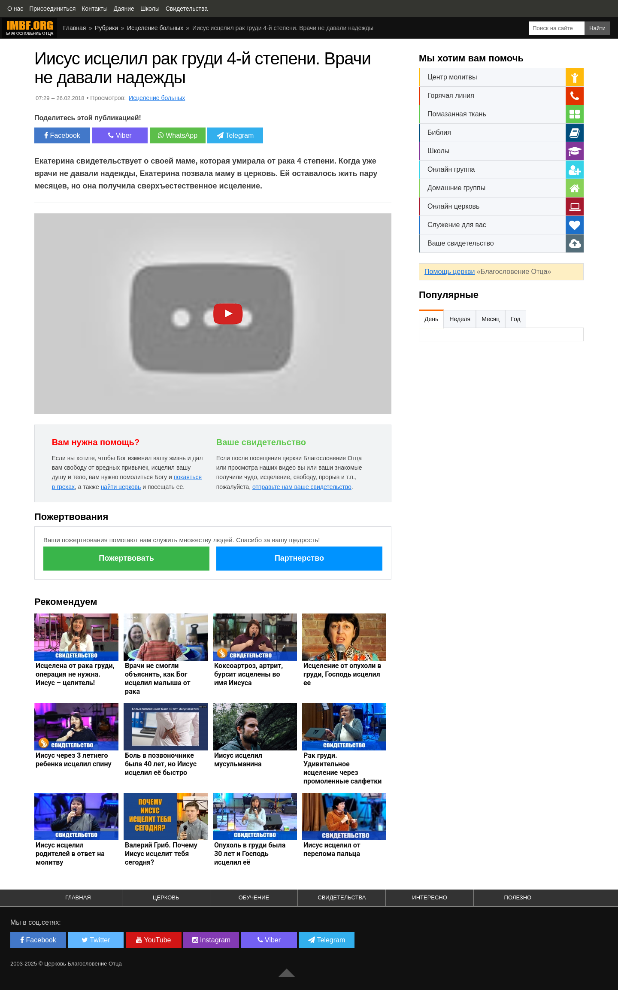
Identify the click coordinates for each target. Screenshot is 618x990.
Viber (120, 135)
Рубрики (106, 27)
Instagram (211, 940)
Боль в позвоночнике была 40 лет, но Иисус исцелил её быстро (161, 764)
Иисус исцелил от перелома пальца (331, 849)
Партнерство (299, 558)
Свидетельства (342, 897)
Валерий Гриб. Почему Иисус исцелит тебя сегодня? (161, 853)
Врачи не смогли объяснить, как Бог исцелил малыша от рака (158, 678)
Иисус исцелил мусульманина (238, 759)
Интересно (429, 897)
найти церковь (121, 486)
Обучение (254, 897)
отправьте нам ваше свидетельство (301, 486)
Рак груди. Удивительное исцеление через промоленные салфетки (342, 768)
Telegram (235, 135)
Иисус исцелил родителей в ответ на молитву (70, 853)
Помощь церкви (449, 271)
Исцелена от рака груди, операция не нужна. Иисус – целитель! (75, 674)
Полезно (518, 897)
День (431, 319)
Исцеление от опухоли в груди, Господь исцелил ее (342, 674)
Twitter (96, 940)
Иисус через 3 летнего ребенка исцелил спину (74, 759)
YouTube (153, 940)
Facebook (62, 135)
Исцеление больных (155, 27)
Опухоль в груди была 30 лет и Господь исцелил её (249, 853)
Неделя (459, 319)
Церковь (166, 897)
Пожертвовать (126, 558)
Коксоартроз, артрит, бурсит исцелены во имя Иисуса (248, 674)
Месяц (491, 319)
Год (515, 319)
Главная (74, 27)
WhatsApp (177, 135)
